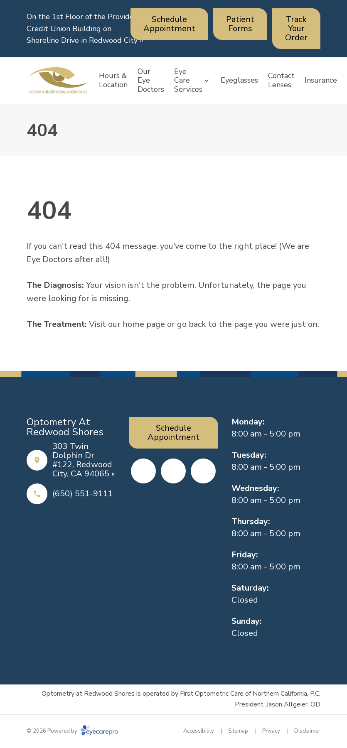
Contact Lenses (281, 80)
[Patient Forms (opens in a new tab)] (240, 24)
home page (144, 324)
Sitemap (238, 731)
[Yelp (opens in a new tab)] (173, 471)
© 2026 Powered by (72, 731)
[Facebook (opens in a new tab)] (143, 471)
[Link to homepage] (58, 80)
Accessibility (198, 731)
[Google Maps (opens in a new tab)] (203, 471)
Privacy (271, 731)
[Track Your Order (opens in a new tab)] (296, 28)
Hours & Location (113, 80)
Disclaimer (307, 731)
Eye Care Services (188, 80)
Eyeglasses (239, 80)
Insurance (321, 80)
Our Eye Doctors (151, 80)
